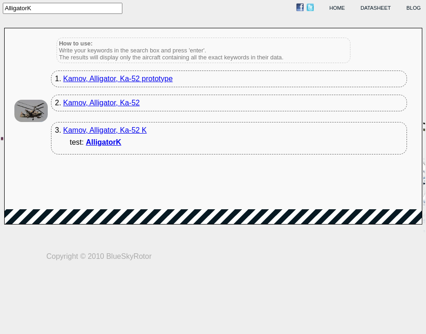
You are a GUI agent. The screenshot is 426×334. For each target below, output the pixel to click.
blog (414, 8)
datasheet (376, 8)
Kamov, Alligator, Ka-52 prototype (117, 79)
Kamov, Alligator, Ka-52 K (104, 130)
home (337, 8)
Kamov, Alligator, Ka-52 (101, 103)
